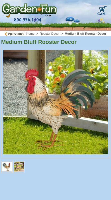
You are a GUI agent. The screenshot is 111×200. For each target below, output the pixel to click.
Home (30, 33)
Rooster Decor (50, 33)
